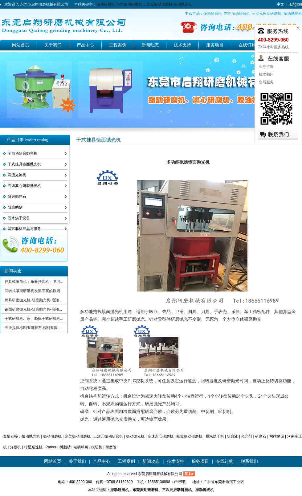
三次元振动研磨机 (158, 4)
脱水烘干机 (215, 436)
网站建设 (276, 436)
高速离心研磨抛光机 (24, 186)
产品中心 (85, 45)
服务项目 (214, 45)
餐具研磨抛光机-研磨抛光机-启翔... (33, 300)
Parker (50, 447)
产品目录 (27, 139)
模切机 (96, 447)
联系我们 (249, 461)
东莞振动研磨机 (129, 4)
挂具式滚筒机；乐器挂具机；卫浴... (34, 282)
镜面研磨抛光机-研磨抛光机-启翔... (33, 309)
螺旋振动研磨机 (189, 436)
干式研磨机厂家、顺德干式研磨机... (34, 318)
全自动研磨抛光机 (22, 153)
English (296, 4)
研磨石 (260, 436)
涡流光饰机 (17, 175)
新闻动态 (150, 45)
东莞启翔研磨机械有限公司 (160, 474)
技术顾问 (266, 74)
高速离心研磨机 (160, 436)
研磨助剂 (15, 207)
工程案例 (117, 45)
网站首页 (20, 45)
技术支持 (182, 45)
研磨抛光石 (17, 196)
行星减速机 (33, 447)
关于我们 (53, 45)
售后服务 (266, 82)
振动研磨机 (105, 4)
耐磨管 (110, 447)
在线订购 (247, 45)
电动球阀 (80, 447)
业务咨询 (266, 67)
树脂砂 (65, 447)
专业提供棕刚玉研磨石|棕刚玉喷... (32, 328)
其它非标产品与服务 (24, 229)
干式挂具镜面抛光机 (24, 164)
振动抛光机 (182, 4)
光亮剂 (246, 436)
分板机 (16, 447)
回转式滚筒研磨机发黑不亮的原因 (32, 291)
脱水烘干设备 (19, 218)
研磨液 (232, 436)
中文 (280, 4)
